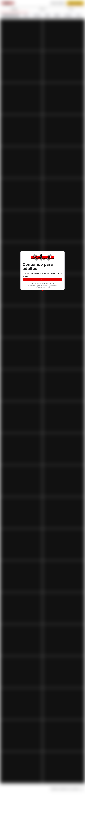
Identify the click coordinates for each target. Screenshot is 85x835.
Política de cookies (42, 285)
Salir (42, 292)
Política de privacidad (42, 289)
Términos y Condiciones (41, 287)
